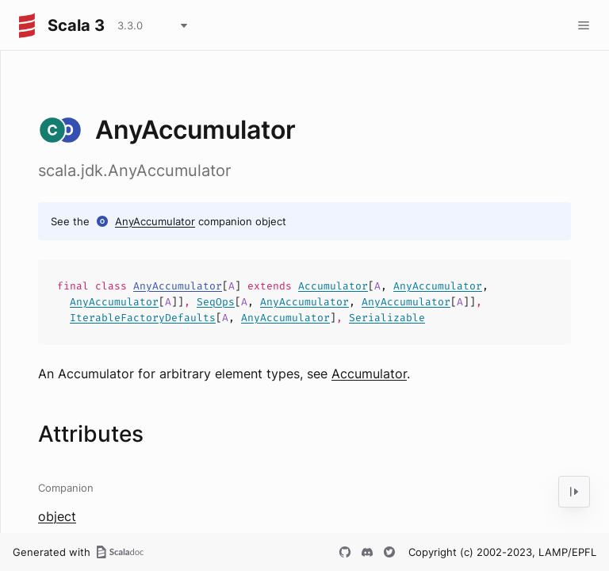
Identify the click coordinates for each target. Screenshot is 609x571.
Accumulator (333, 286)
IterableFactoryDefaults (143, 317)
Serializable (387, 317)
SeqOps (216, 301)
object (57, 516)
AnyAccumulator (155, 221)
